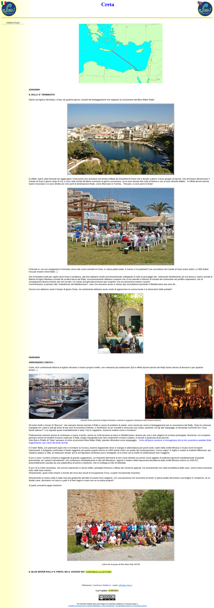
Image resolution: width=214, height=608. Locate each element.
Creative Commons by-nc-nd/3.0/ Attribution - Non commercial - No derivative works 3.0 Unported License (107, 606)
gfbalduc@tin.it (125, 585)
